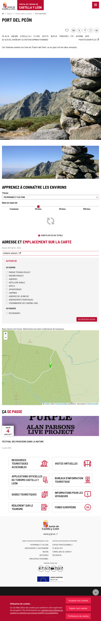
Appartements (14, 289)
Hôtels (10, 286)
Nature (9, 13)
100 (87, 209)
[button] (6, 334)
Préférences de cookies (78, 616)
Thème (5, 193)
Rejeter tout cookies (78, 608)
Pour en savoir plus (87, 39)
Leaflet (46, 404)
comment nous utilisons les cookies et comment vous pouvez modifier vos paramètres (36, 611)
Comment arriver (10, 253)
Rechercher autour (86, 319)
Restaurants (13, 313)
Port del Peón (40, 13)
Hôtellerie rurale (15, 282)
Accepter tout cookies (78, 600)
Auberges (11, 279)
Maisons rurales (15, 275)
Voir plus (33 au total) (52, 235)
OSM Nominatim (92, 404)
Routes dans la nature (24, 13)
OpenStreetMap (61, 404)
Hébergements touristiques (19, 299)
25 (38, 209)
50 (62, 209)
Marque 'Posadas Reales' (18, 272)
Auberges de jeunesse (17, 296)
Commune (14, 209)
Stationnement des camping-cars (22, 303)
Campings (11, 292)
